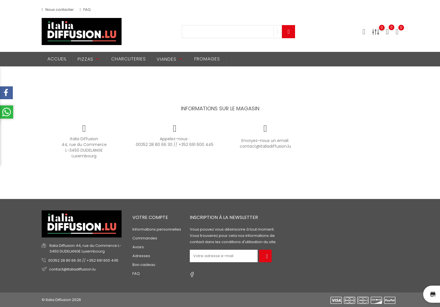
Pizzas (89, 59)
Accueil (57, 59)
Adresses (141, 256)
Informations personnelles (156, 229)
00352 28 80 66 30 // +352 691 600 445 (174, 144)
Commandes (144, 238)
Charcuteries (128, 59)
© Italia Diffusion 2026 (61, 299)
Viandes (170, 59)
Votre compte (150, 217)
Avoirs (138, 247)
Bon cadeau (143, 264)
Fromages (207, 59)
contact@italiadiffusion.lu (265, 146)
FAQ (85, 9)
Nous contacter (58, 9)
